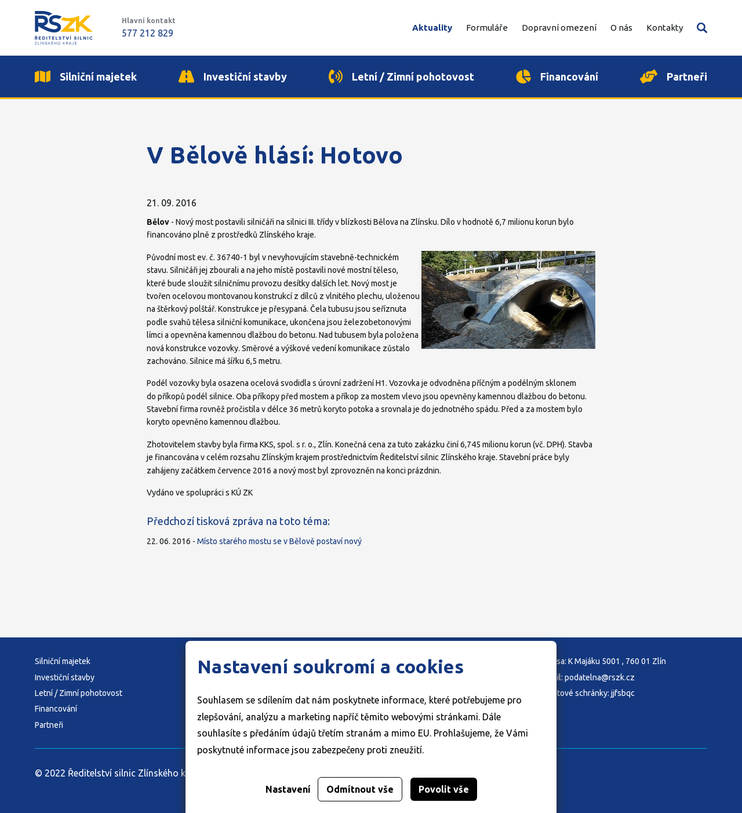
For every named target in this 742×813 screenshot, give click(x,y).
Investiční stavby (64, 677)
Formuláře (487, 27)
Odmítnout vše (360, 789)
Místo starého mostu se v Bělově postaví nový (279, 541)
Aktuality (432, 27)
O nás (621, 27)
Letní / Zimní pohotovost (78, 693)
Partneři (49, 725)
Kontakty (664, 27)
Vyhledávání (702, 28)
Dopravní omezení (559, 27)
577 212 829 (147, 33)
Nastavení (288, 789)
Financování (56, 708)
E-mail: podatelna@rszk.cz (587, 677)
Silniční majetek (62, 661)
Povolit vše (444, 789)
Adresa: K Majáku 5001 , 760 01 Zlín (602, 661)
